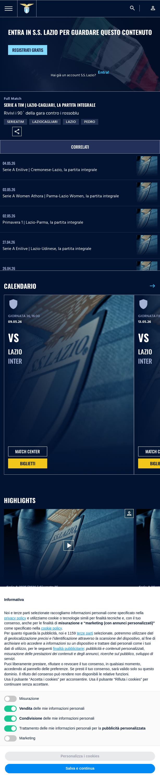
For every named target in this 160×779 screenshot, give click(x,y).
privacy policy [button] (15, 618)
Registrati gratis (27, 50)
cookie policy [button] (51, 628)
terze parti (85, 633)
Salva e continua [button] (80, 768)
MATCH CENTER (27, 451)
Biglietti (27, 463)
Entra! (103, 72)
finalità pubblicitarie (68, 648)
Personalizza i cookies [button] (80, 756)
